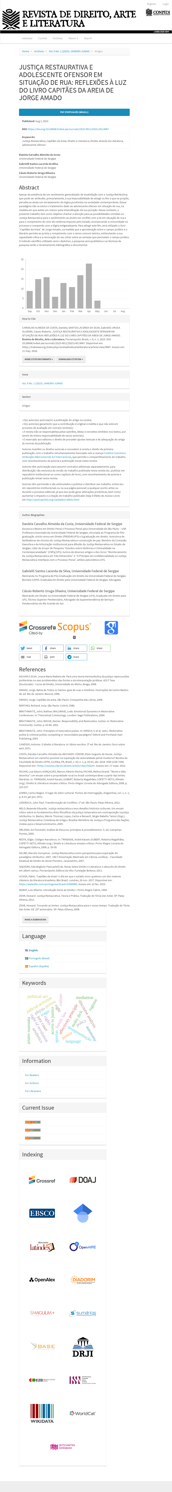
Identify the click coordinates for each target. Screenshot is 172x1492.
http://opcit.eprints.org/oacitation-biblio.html (52, 499)
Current (42, 38)
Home (25, 51)
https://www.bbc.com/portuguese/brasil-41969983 (48, 884)
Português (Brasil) (39, 958)
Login (165, 4)
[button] (29, 648)
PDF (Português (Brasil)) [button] (74, 112)
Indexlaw (27, 38)
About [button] (73, 38)
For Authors (32, 1083)
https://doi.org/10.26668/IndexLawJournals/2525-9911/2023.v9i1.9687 (68, 129)
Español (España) (39, 966)
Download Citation (71, 359)
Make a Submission (35, 919)
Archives (58, 38)
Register (151, 4)
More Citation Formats (39, 359)
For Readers (32, 1075)
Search (88, 38)
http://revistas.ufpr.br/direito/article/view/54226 (66, 765)
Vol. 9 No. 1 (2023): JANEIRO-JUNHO (69, 51)
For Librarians (33, 1091)
